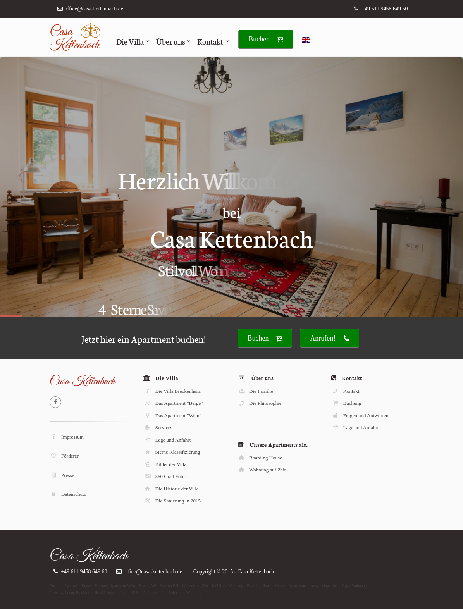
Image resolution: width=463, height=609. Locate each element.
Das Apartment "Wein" (172, 415)
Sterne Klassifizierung (172, 452)
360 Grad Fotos (165, 476)
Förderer (64, 456)
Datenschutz (68, 494)
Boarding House (260, 458)
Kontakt (210, 41)
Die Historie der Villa (171, 489)
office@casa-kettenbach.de (94, 9)
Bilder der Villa (165, 464)
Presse (62, 475)
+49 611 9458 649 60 (384, 9)
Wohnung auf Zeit (262, 470)
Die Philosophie (260, 403)
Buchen (265, 39)
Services (158, 427)
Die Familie (255, 391)
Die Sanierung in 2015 (172, 501)
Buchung (346, 403)
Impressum (67, 437)
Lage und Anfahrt (167, 440)
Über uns (170, 41)
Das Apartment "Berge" (173, 403)
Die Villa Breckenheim (172, 391)
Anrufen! (329, 338)
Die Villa (130, 41)
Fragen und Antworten (360, 415)
